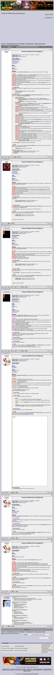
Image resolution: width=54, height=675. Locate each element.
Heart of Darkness (15, 173)
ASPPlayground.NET (27, 673)
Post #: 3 (49, 286)
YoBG (6, 161)
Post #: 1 (49, 156)
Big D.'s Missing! (15, 300)
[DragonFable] (22, 43)
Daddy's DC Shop (15, 180)
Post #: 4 (49, 350)
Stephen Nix (7, 228)
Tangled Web (14, 172)
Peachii (7, 355)
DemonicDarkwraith (7, 596)
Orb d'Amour (14, 306)
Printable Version (48, 17)
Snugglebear (47, 123)
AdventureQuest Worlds (38, 669)
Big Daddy (14, 66)
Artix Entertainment (47, 669)
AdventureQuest (6, 669)
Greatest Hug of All (16, 301)
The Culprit (26, 547)
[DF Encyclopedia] (29, 43)
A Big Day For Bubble (28, 501)
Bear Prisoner (24, 488)
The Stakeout (14, 171)
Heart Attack (14, 63)
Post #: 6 (49, 538)
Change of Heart (15, 238)
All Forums (3, 43)
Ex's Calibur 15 (15, 512)
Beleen (13, 304)
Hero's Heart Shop (30, 214)
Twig (13, 307)
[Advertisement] (27, 30)
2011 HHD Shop (15, 310)
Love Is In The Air (15, 60)
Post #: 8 (49, 626)
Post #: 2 (49, 223)
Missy (13, 305)
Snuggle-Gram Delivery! (17, 59)
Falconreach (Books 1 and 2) (33, 151)
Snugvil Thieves (15, 170)
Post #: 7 (49, 591)
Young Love (14, 237)
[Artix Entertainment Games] (12, 43)
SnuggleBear (32, 91)
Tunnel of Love (15, 61)
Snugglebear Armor (34, 200)
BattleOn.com (29, 669)
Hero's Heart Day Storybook (23, 54)
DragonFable (12, 669)
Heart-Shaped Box (16, 62)
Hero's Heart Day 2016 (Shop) (18, 556)
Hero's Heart (14, 69)
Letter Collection (15, 551)
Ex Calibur (14, 371)
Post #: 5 (49, 492)
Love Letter (14, 236)
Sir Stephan (14, 367)
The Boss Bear (15, 363)
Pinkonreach (14, 299)
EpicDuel (24, 669)
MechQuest (18, 669)
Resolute (6, 51)
